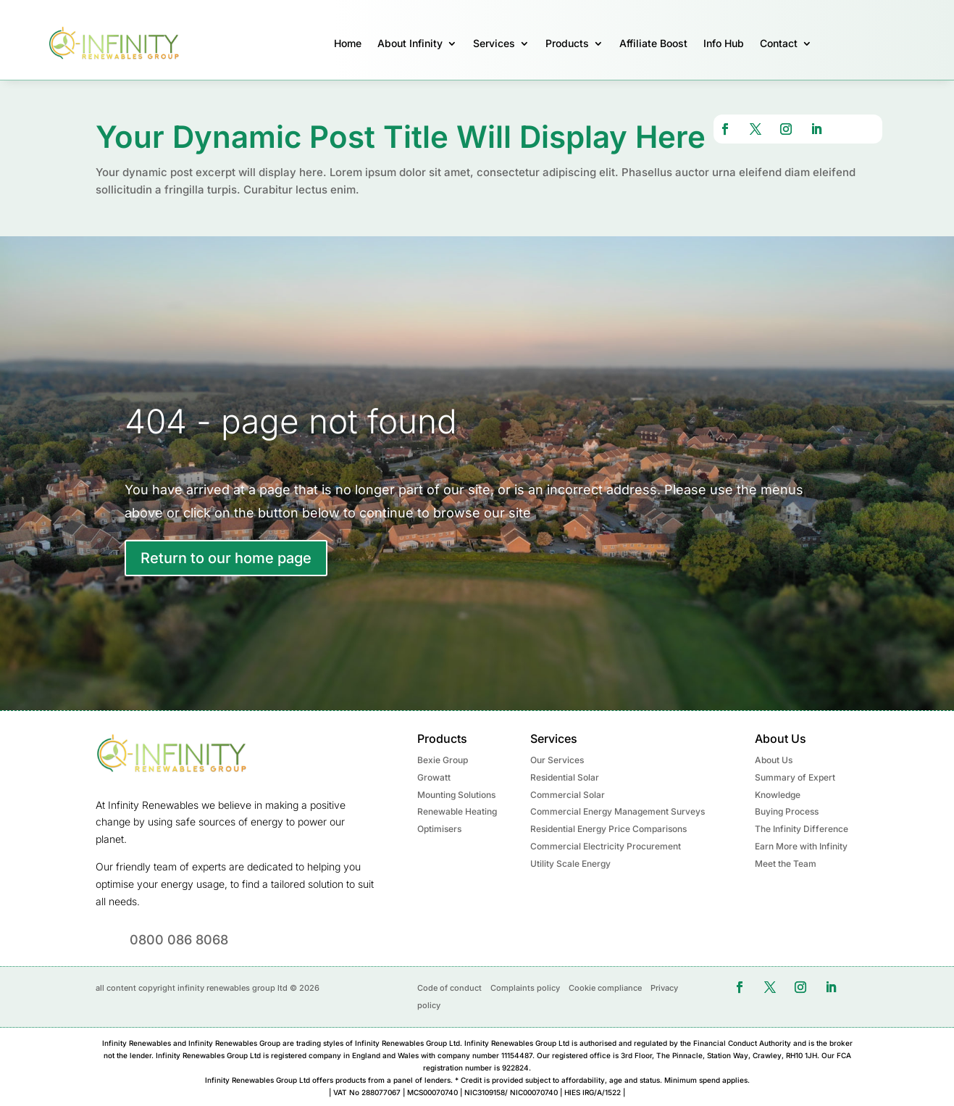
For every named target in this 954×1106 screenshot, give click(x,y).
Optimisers (439, 828)
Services (494, 43)
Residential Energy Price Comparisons (608, 828)
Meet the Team (785, 863)
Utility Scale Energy (570, 863)
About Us (773, 759)
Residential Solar (564, 777)
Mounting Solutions (456, 794)
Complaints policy (525, 988)
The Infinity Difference (801, 828)
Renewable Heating (457, 811)
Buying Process (787, 811)
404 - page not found (291, 421)
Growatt (434, 777)
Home (347, 43)
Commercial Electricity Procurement (605, 846)
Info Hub (723, 43)
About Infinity (410, 43)
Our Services (557, 759)
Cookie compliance (605, 988)
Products (567, 43)
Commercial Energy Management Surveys (617, 811)
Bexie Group (442, 759)
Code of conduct (449, 988)
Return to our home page (226, 558)
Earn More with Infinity (801, 846)
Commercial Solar (567, 794)
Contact (779, 43)
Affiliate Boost (653, 43)
